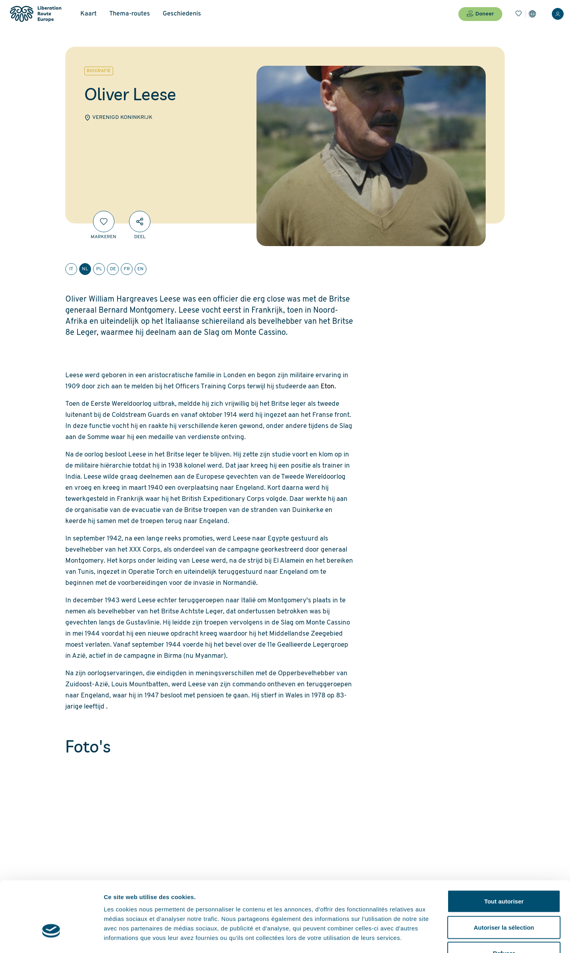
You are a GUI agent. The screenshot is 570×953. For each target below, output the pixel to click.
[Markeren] (103, 221)
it (71, 269)
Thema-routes (129, 14)
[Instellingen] (532, 14)
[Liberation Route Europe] (35, 14)
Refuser (504, 901)
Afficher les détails (436, 937)
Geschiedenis (182, 14)
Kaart (88, 14)
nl (85, 269)
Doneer (480, 13)
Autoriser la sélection (504, 875)
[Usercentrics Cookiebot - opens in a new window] (51, 937)
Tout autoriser (504, 849)
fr (127, 269)
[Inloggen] (558, 14)
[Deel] (139, 221)
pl (99, 269)
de (113, 269)
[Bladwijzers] (518, 14)
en (140, 269)
